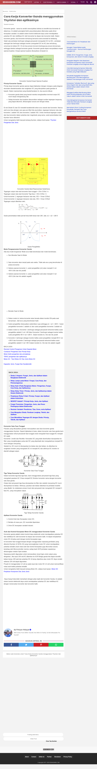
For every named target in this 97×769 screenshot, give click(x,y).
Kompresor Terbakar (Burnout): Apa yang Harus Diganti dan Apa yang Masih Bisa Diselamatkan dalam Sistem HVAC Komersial (80, 86)
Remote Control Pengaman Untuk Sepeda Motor (20, 354)
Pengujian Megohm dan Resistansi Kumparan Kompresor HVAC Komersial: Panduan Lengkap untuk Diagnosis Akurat (80, 62)
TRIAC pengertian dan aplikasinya (15, 361)
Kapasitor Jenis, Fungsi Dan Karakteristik (18, 369)
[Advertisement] (34, 145)
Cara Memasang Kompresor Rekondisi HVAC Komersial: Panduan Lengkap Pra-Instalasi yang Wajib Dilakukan (80, 70)
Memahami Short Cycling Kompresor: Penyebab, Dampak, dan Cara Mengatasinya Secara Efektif (79, 109)
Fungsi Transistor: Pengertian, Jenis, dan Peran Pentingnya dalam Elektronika (28, 410)
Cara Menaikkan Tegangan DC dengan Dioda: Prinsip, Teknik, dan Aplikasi (30, 423)
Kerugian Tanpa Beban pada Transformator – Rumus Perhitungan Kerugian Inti (79, 49)
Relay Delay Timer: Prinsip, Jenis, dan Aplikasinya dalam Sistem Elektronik (31, 397)
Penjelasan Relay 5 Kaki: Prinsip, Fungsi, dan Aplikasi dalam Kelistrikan (30, 402)
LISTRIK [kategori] (37, 2)
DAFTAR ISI (28, 2)
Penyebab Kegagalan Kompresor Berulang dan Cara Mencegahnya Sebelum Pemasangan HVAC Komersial (80, 77)
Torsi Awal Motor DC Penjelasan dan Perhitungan (78, 43)
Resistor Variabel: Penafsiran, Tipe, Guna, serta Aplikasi (31, 414)
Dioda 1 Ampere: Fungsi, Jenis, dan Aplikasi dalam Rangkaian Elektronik (29, 381)
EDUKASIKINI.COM (12, 2)
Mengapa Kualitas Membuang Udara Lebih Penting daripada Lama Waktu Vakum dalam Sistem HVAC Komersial (79, 94)
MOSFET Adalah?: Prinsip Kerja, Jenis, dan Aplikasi (29, 406)
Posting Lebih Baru (33, 739)
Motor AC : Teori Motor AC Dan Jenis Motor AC (19, 364)
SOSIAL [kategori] (74, 2)
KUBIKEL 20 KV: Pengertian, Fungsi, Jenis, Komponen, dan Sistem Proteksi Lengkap (80, 56)
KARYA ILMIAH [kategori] (62, 2)
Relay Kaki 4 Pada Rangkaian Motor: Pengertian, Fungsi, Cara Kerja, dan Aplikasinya (31, 391)
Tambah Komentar (9, 29)
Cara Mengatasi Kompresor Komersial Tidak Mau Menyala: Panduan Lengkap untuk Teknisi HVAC (79, 102)
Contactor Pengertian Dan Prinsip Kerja (17, 356)
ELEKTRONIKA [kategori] (48, 2)
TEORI (82, 2)
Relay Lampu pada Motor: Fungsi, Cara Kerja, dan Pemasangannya (29, 386)
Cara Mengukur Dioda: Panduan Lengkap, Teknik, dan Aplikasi (30, 418)
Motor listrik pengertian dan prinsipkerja (17, 359)
